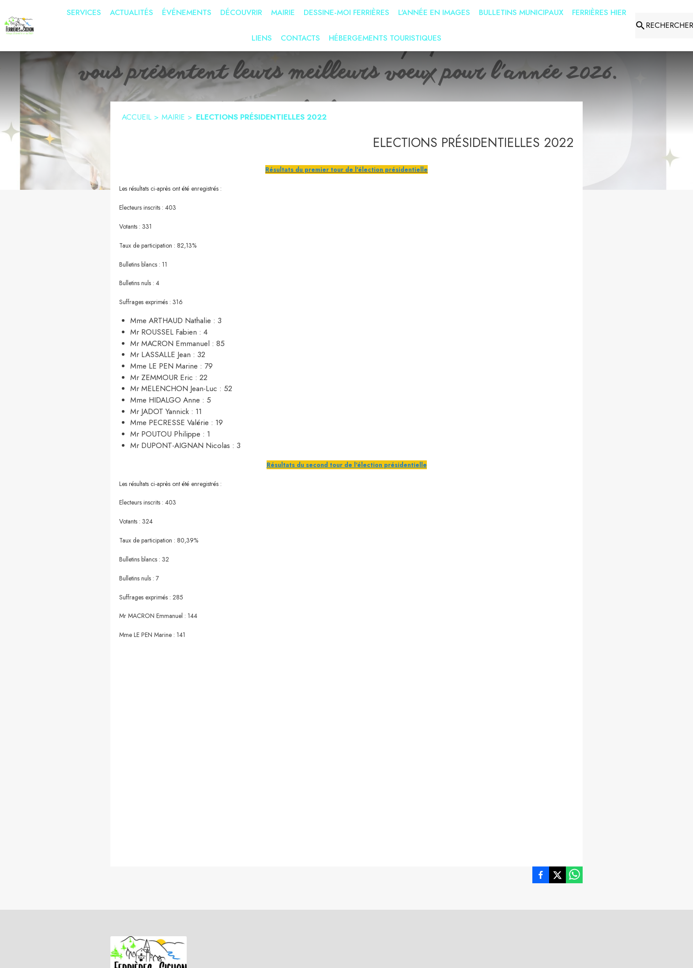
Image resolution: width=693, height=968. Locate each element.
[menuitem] (83, 11)
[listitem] (540, 876)
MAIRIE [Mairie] (173, 117)
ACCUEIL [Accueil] (136, 117)
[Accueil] (19, 25)
